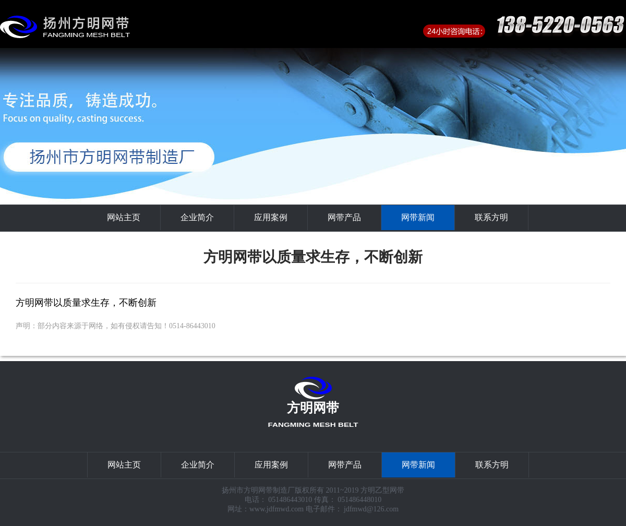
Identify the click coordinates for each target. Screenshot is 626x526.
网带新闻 (418, 217)
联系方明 (491, 217)
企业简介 (197, 217)
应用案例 (270, 217)
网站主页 (123, 217)
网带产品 (344, 217)
